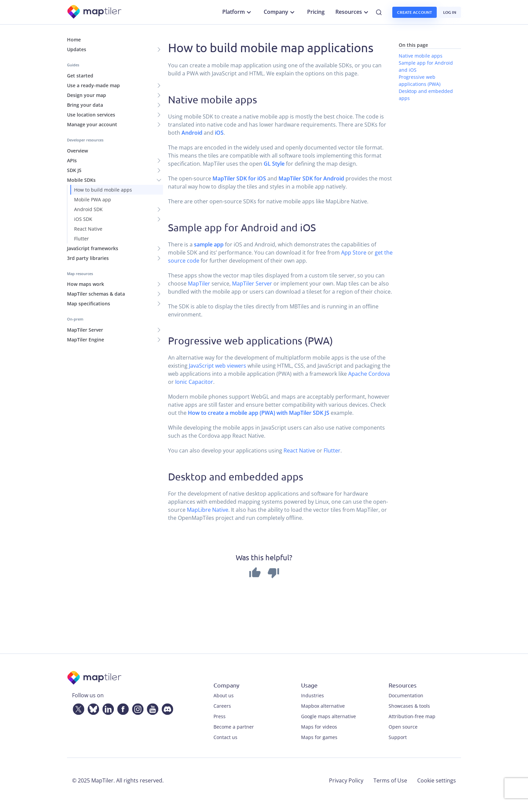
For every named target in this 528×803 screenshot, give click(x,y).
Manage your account (92, 124)
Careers (222, 706)
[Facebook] (121, 707)
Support (398, 737)
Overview (77, 150)
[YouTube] (151, 707)
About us (223, 695)
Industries (312, 695)
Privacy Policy (346, 780)
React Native (88, 229)
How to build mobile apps (103, 190)
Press (219, 716)
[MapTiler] (95, 12)
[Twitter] (77, 707)
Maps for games (319, 737)
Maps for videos (319, 727)
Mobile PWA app (92, 199)
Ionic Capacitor (194, 382)
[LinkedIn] (106, 707)
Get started (80, 75)
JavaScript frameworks (92, 248)
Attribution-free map (412, 716)
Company (280, 12)
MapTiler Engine (85, 339)
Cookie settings (436, 780)
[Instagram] (136, 707)
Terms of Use (390, 780)
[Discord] (166, 707)
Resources (352, 12)
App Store (353, 252)
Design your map (86, 95)
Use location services (91, 114)
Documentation (406, 695)
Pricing (316, 11)
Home (74, 39)
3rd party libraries (88, 258)
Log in (449, 12)
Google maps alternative (328, 716)
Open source (403, 727)
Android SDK (88, 209)
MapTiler (199, 283)
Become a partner (233, 727)
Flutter (81, 238)
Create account (414, 12)
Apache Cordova (369, 373)
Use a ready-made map (93, 85)
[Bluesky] (92, 707)
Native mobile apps (420, 56)
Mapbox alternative (323, 706)
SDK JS (74, 170)
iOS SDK (83, 219)
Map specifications (88, 303)
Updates (76, 49)
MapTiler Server (85, 330)
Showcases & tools (409, 706)
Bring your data (85, 105)
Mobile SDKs (81, 180)
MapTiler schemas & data (96, 294)
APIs (72, 160)
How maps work (85, 284)
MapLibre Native (207, 509)
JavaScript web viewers (217, 365)
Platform (237, 12)
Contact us (225, 737)
